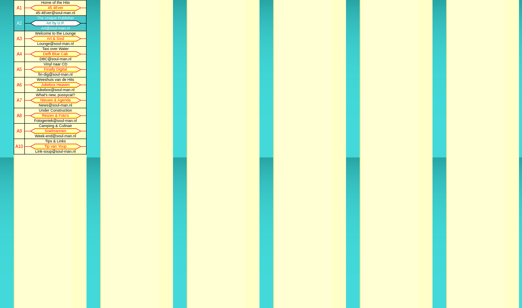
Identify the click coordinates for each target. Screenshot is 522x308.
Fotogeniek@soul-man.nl (55, 120)
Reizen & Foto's (55, 115)
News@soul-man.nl (55, 105)
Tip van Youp (56, 146)
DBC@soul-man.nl (55, 59)
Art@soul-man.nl (55, 28)
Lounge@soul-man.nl (55, 43)
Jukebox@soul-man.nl (55, 90)
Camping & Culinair (55, 126)
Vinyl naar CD (55, 64)
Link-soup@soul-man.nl (55, 151)
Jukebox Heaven (55, 85)
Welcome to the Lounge (55, 33)
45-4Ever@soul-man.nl (55, 13)
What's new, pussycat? (55, 95)
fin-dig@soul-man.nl (55, 74)
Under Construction (55, 110)
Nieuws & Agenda (55, 100)
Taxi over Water (55, 49)
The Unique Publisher (55, 18)
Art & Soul (55, 38)
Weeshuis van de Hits (55, 79)
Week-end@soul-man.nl (55, 136)
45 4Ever (55, 8)
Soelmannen (55, 131)
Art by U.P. (55, 23)
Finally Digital (55, 69)
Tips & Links (55, 141)
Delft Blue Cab (55, 54)
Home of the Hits (55, 2)
